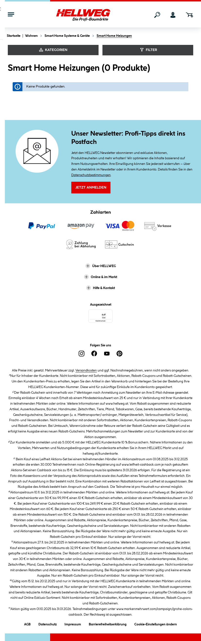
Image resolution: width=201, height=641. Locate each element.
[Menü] (116, 313)
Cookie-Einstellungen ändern (155, 623)
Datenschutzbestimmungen (91, 175)
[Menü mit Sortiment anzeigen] (11, 15)
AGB (27, 623)
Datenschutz (47, 623)
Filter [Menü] (148, 50)
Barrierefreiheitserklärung (108, 623)
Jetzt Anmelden (90, 188)
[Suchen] (157, 15)
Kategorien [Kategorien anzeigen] (53, 50)
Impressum (72, 623)
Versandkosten (86, 370)
